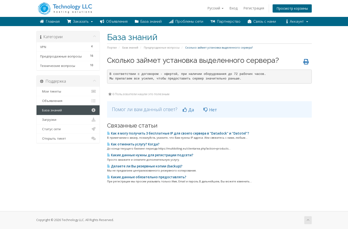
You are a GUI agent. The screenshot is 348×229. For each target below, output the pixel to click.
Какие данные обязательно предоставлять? (146, 177)
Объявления (114, 21)
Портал (112, 47)
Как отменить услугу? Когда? (133, 144)
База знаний (148, 21)
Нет (210, 110)
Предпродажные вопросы (162, 47)
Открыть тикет (68, 138)
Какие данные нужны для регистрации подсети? (150, 155)
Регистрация (253, 8)
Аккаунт (297, 21)
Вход (233, 8)
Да (188, 110)
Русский (215, 8)
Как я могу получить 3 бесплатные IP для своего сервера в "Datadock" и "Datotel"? (178, 133)
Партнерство (225, 21)
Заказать (80, 21)
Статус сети (68, 129)
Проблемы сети (186, 21)
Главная (50, 21)
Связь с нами (262, 21)
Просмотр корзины (292, 8)
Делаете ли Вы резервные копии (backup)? (144, 166)
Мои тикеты (68, 91)
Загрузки (68, 119)
